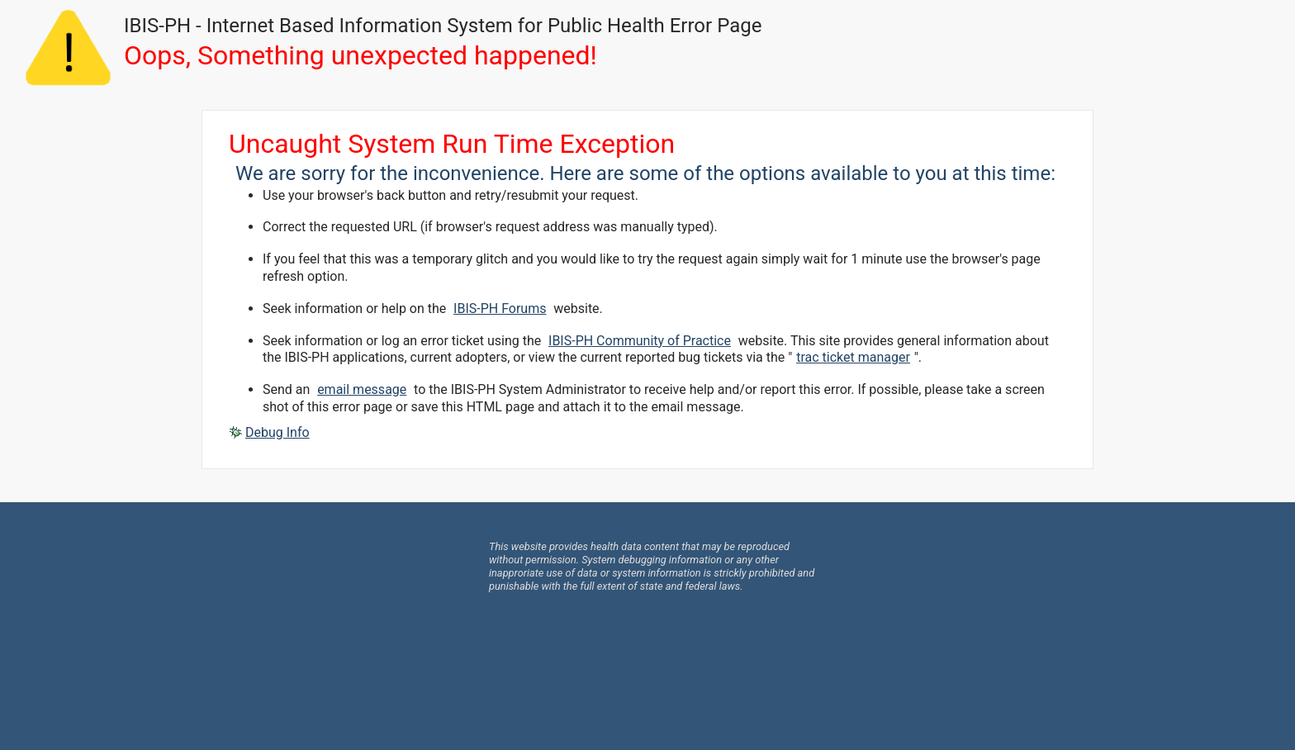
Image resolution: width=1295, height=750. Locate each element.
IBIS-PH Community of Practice (639, 341)
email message (361, 389)
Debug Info (277, 432)
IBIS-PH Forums (499, 308)
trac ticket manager (853, 357)
